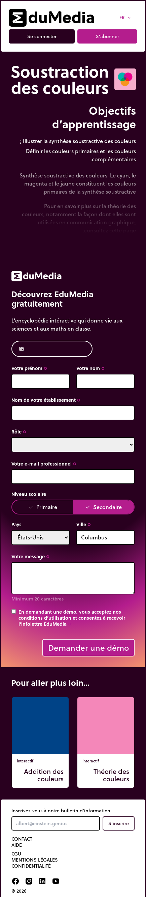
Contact (21, 839)
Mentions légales (34, 860)
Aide (16, 845)
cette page (122, 230)
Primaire (42, 507)
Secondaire (103, 507)
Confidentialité (31, 866)
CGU (16, 853)
